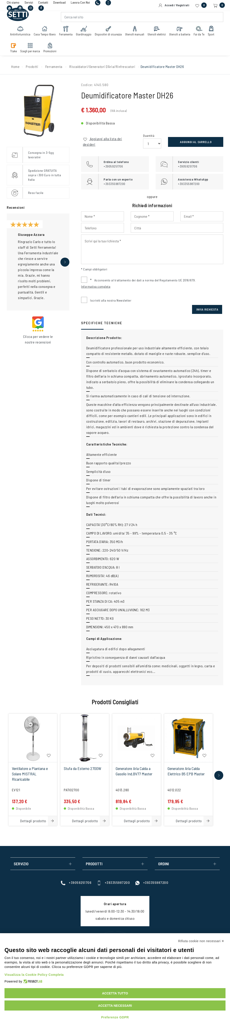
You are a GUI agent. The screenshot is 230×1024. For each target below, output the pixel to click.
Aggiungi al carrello (196, 142)
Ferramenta (67, 33)
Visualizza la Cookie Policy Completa (34, 974)
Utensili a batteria (180, 33)
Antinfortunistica (21, 33)
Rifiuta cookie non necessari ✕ (201, 941)
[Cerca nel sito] (142, 19)
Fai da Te (200, 33)
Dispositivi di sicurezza (109, 33)
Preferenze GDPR (115, 1017)
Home (15, 66)
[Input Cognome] (152, 216)
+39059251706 (76, 882)
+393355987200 (113, 882)
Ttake (14, 49)
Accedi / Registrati (173, 5)
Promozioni (51, 49)
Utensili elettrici (158, 33)
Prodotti (32, 66)
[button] (64, 262)
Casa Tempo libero (46, 33)
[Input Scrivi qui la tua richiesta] (152, 249)
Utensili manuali (135, 33)
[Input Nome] (102, 216)
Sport (212, 33)
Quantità (148, 135)
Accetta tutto (115, 993)
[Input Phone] (102, 228)
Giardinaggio (85, 33)
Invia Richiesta (207, 309)
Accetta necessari (115, 1005)
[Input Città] (177, 228)
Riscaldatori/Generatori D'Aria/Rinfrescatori (102, 66)
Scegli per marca (31, 49)
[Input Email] (201, 216)
